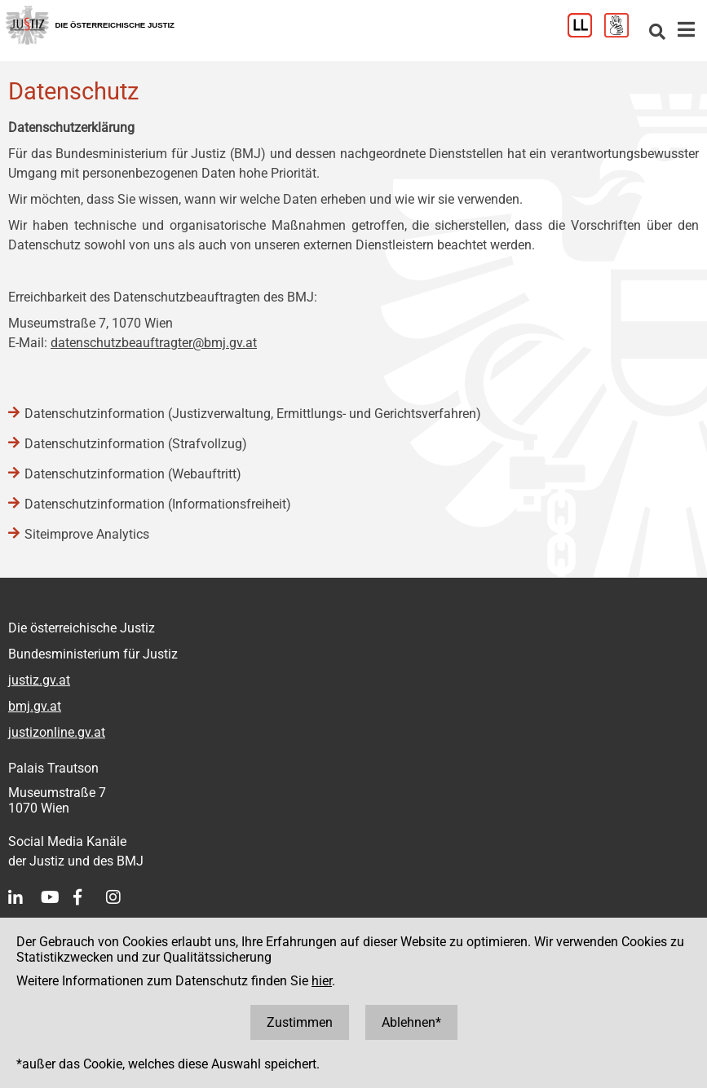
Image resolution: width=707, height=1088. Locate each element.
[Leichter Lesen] (586, 33)
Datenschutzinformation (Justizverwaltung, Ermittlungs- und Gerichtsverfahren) (252, 413)
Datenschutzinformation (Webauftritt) (132, 474)
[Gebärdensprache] (622, 33)
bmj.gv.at (34, 706)
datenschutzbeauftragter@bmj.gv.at (154, 342)
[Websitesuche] (657, 33)
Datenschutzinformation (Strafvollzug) (135, 443)
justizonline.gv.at (56, 732)
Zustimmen (300, 1022)
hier (322, 981)
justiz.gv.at (39, 680)
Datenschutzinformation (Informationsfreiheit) (157, 504)
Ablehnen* (411, 1022)
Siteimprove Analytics (86, 534)
